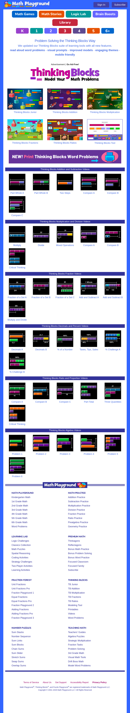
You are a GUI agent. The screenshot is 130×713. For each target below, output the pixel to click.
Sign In (101, 4)
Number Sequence (21, 636)
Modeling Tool (75, 605)
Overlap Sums (19, 665)
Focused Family (76, 566)
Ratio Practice (75, 518)
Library (65, 22)
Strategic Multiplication (79, 640)
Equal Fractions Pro (22, 601)
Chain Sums (18, 649)
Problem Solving (76, 649)
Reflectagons (74, 545)
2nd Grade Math (20, 505)
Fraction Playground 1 (23, 593)
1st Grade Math (19, 501)
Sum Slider (17, 653)
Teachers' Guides (77, 632)
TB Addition (74, 588)
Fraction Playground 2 (23, 605)
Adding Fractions (20, 609)
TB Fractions (74, 597)
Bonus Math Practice (78, 549)
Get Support (61, 682)
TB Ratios (73, 601)
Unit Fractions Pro (21, 588)
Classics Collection (21, 545)
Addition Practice (76, 497)
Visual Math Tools (77, 657)
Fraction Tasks (75, 644)
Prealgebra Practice (78, 522)
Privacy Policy (99, 682)
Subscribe (120, 4)
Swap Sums (18, 661)
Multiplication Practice (79, 505)
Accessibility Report (79, 682)
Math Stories (52, 14)
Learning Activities (21, 570)
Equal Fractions (19, 597)
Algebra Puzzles (76, 636)
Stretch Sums (18, 657)
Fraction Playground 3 (23, 618)
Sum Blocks (18, 644)
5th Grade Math (19, 518)
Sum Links (17, 640)
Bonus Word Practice (79, 557)
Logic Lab (78, 14)
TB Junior (73, 584)
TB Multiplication (76, 593)
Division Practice (76, 510)
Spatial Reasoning (21, 553)
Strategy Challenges (22, 561)
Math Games (24, 14)
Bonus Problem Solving (80, 553)
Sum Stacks (18, 632)
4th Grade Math (19, 514)
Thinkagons (74, 541)
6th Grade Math (19, 522)
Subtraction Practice (78, 501)
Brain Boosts (105, 14)
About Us (47, 682)
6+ (107, 31)
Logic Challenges (20, 541)
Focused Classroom (78, 561)
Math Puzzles (18, 549)
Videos (71, 613)
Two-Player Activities (22, 566)
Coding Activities (20, 557)
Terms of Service (31, 682)
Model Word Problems (79, 665)
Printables (73, 609)
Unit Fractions (19, 584)
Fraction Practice (76, 514)
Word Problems (19, 526)
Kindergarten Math (21, 497)
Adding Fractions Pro (22, 613)
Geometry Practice (77, 526)
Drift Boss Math (76, 661)
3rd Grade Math (20, 510)
